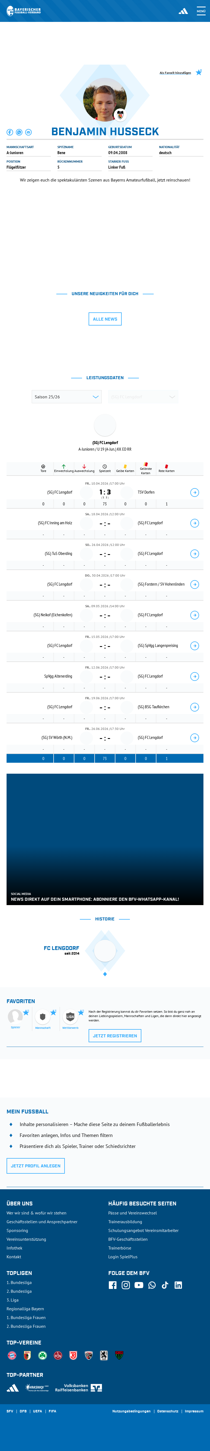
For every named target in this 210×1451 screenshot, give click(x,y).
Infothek (14, 1248)
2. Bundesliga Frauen (26, 1326)
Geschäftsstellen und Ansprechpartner (42, 1221)
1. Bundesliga (19, 1282)
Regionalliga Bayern (25, 1308)
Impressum (194, 1411)
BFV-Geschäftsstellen (128, 1239)
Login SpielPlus (123, 1256)
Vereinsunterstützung (26, 1239)
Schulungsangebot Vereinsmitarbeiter (143, 1230)
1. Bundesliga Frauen (26, 1317)
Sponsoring (17, 1230)
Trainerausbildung (125, 1221)
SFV (10, 1411)
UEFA (37, 1411)
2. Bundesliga (19, 1291)
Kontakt (14, 1256)
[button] (10, 132)
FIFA (52, 1411)
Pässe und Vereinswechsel (132, 1213)
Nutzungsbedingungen (131, 1411)
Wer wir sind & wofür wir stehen (36, 1213)
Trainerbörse (119, 1248)
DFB (23, 1411)
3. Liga (13, 1300)
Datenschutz (167, 1411)
